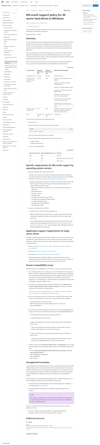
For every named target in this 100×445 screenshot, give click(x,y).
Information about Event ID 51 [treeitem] (11, 58)
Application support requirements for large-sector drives (90, 19)
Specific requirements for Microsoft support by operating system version (90, 16)
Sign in (96, 1)
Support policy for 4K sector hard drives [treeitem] (11, 62)
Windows (41, 10)
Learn (27, 10)
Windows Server (48, 10)
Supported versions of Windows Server (39, 23)
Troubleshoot (34, 10)
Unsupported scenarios (88, 24)
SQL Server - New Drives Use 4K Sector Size (45, 251)
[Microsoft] (2, 2)
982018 (55, 211)
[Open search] (93, 2)
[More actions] (72, 10)
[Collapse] (17, 9)
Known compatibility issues (89, 22)
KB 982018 (34, 122)
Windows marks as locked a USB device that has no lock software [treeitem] (11, 67)
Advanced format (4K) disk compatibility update (54, 178)
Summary (85, 13)
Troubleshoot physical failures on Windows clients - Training (39, 425)
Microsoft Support (42, 385)
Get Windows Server (87, 5)
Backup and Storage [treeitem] (8, 27)
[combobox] (9, 12)
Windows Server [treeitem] (6, 15)
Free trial (96, 5)
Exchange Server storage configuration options (48, 254)
